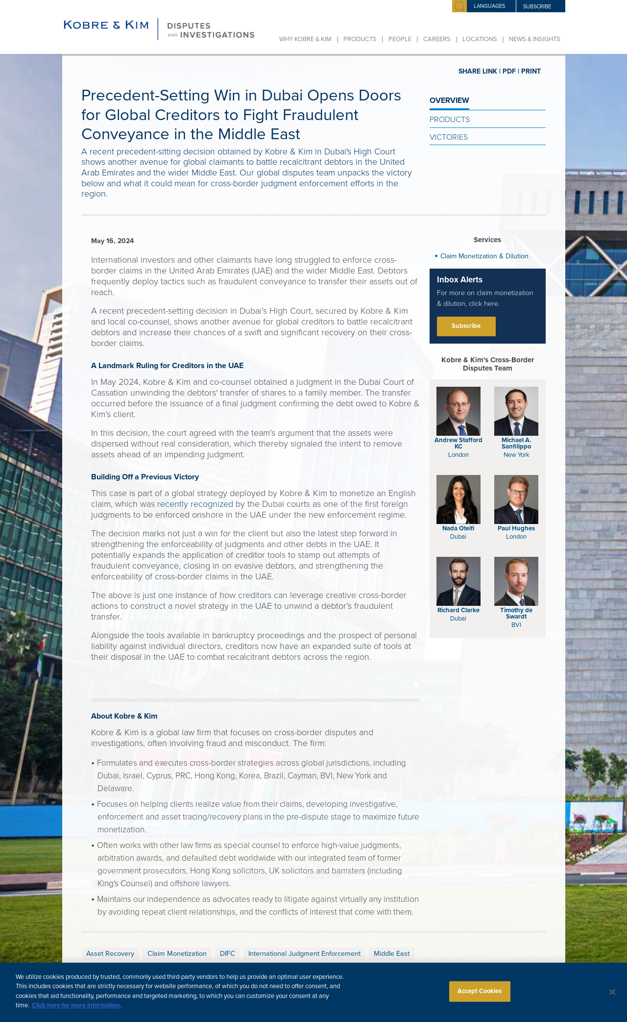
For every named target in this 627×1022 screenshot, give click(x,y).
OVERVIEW (449, 100)
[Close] (612, 998)
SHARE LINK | (479, 71)
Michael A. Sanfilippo (516, 443)
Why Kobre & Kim (305, 39)
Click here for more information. (76, 1012)
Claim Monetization (177, 953)
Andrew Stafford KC (458, 443)
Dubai (458, 537)
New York (517, 455)
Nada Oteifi (458, 528)
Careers (437, 39)
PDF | (511, 71)
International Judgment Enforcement (304, 953)
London (458, 455)
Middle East (392, 953)
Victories (449, 137)
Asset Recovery (110, 953)
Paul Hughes (516, 528)
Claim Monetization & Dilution (484, 256)
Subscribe (466, 326)
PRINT (531, 71)
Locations (479, 39)
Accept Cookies (480, 997)
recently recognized (195, 504)
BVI (516, 625)
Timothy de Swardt (516, 613)
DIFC (227, 953)
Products (360, 39)
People (399, 39)
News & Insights (534, 39)
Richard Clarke (458, 610)
